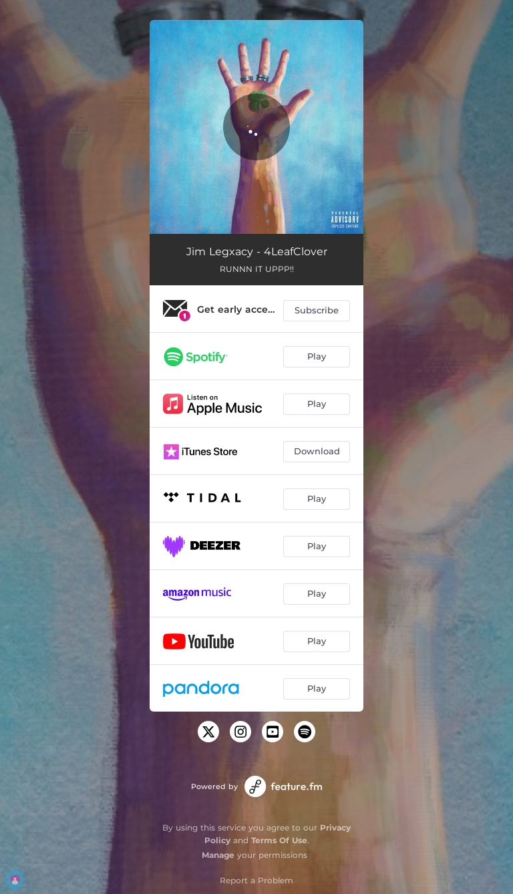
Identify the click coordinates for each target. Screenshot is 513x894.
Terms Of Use (279, 840)
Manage (218, 855)
